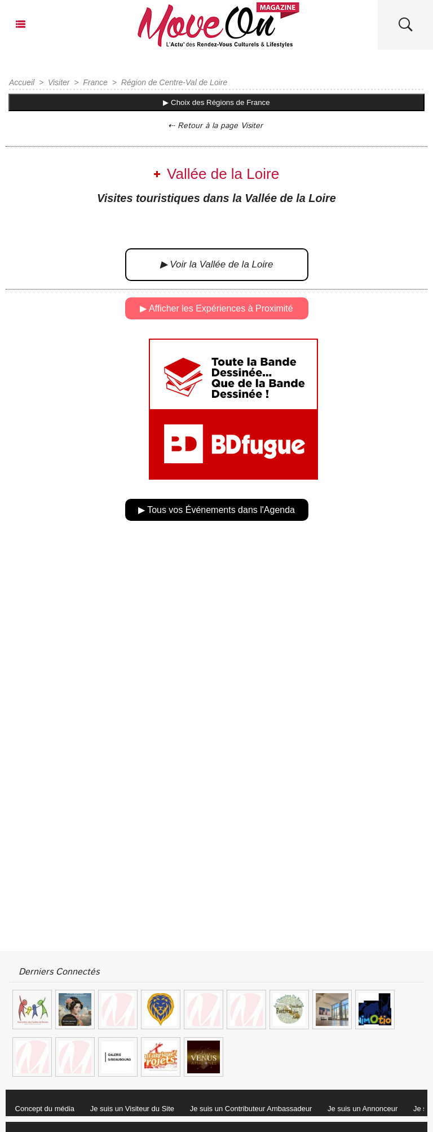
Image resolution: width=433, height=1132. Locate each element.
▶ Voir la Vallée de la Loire (216, 264)
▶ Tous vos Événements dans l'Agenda (216, 510)
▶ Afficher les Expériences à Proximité (216, 308)
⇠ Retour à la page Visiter (215, 125)
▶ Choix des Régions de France (216, 102)
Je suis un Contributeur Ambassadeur (251, 1108)
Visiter (59, 82)
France (95, 82)
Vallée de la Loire (223, 173)
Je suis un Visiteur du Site (132, 1108)
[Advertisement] (216, 655)
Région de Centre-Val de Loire (174, 82)
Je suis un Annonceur (362, 1108)
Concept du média (45, 1108)
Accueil (21, 82)
